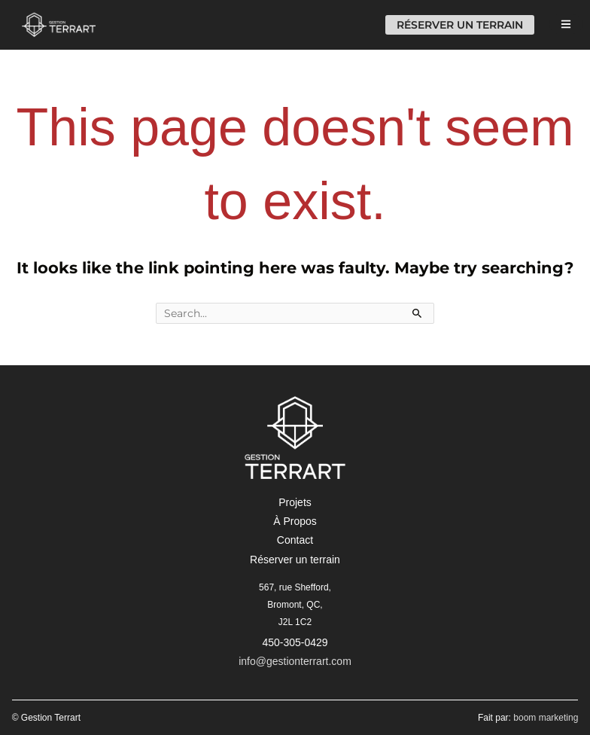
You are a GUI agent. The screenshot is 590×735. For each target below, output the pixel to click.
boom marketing (545, 717)
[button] (295, 502)
